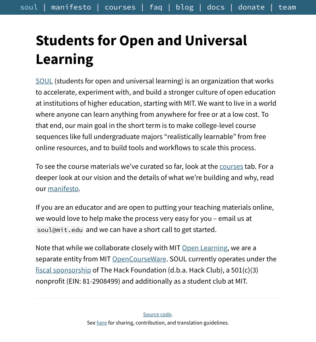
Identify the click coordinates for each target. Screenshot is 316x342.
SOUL (43, 81)
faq (156, 7)
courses (120, 7)
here (102, 322)
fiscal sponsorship (63, 270)
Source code (157, 314)
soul (29, 7)
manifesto (71, 7)
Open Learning (204, 248)
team (287, 7)
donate (251, 7)
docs (216, 7)
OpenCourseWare (139, 259)
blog (185, 7)
